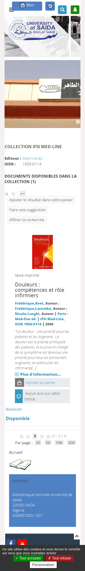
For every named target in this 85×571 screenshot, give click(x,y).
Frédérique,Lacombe (33, 308)
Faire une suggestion (27, 209)
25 (38, 442)
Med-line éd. (32, 158)
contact (18, 520)
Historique (50, 6)
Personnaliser (43, 565)
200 (71, 442)
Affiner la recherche (26, 219)
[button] (19, 382)
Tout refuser (59, 558)
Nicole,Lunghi (27, 313)
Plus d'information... (40, 374)
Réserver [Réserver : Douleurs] (14, 409)
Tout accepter (28, 558)
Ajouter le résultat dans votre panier (41, 199)
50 (48, 442)
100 (59, 442)
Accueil (16, 452)
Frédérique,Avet (29, 303)
